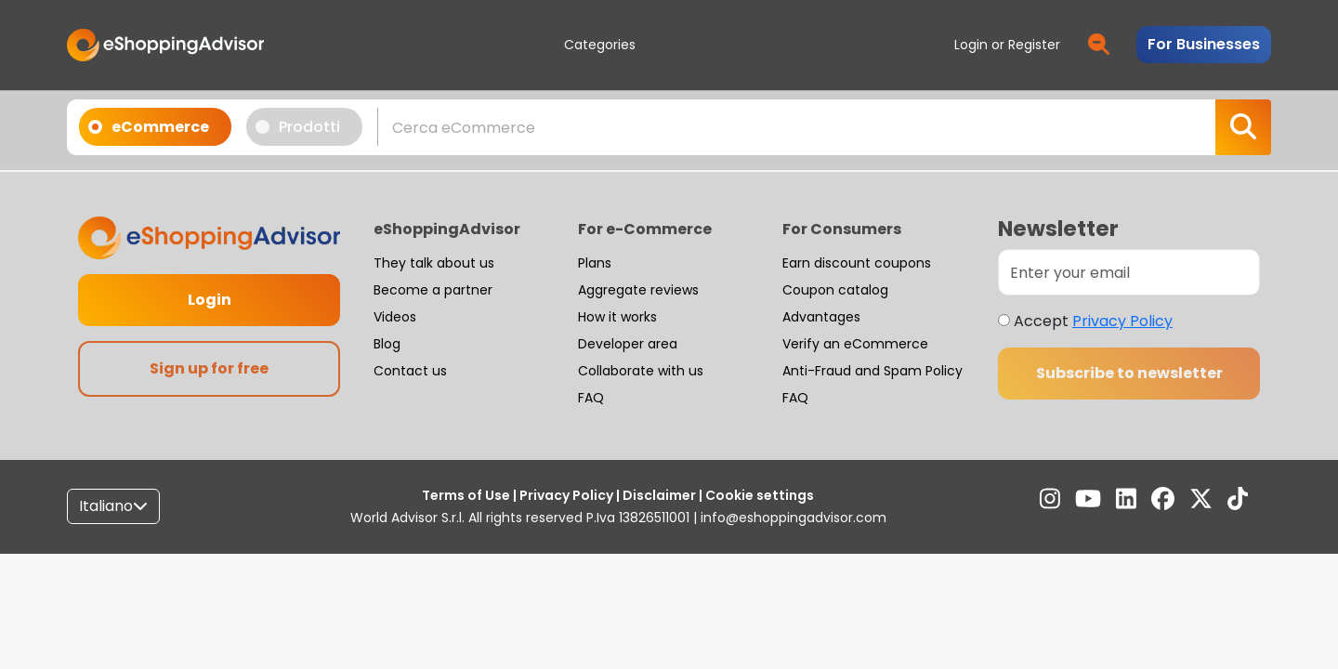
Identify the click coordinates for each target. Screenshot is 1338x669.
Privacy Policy (1122, 321)
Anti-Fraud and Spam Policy (872, 370)
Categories (600, 44)
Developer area (627, 343)
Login (209, 299)
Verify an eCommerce (855, 343)
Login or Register (1007, 44)
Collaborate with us (640, 370)
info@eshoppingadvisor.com (793, 517)
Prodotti (304, 126)
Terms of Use (467, 495)
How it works (617, 317)
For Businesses (1204, 44)
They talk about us (434, 263)
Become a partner (433, 290)
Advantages (821, 317)
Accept (1093, 321)
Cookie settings (758, 495)
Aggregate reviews (638, 290)
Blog (387, 343)
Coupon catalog (835, 290)
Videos (395, 317)
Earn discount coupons (856, 263)
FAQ (591, 397)
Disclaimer (659, 495)
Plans (594, 263)
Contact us (410, 370)
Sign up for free (209, 368)
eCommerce (154, 126)
